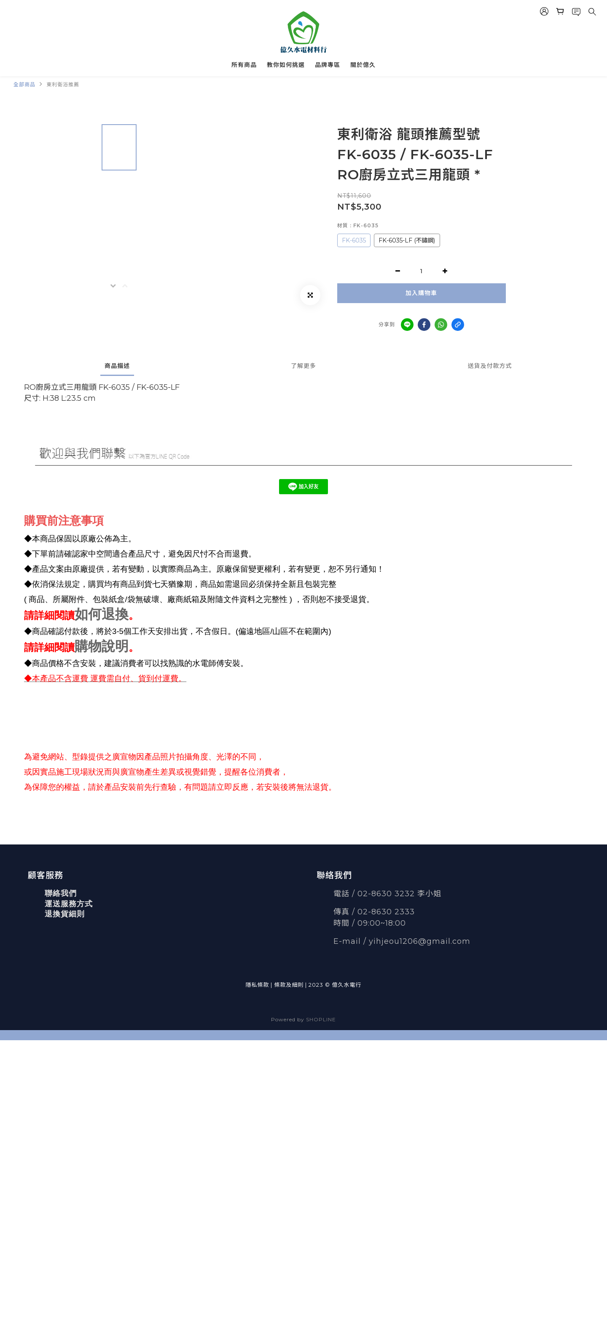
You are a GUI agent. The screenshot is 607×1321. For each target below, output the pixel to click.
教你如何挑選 (286, 65)
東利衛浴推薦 (62, 84)
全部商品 (24, 84)
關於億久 (363, 65)
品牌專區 (327, 65)
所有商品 (244, 65)
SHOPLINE (321, 1019)
